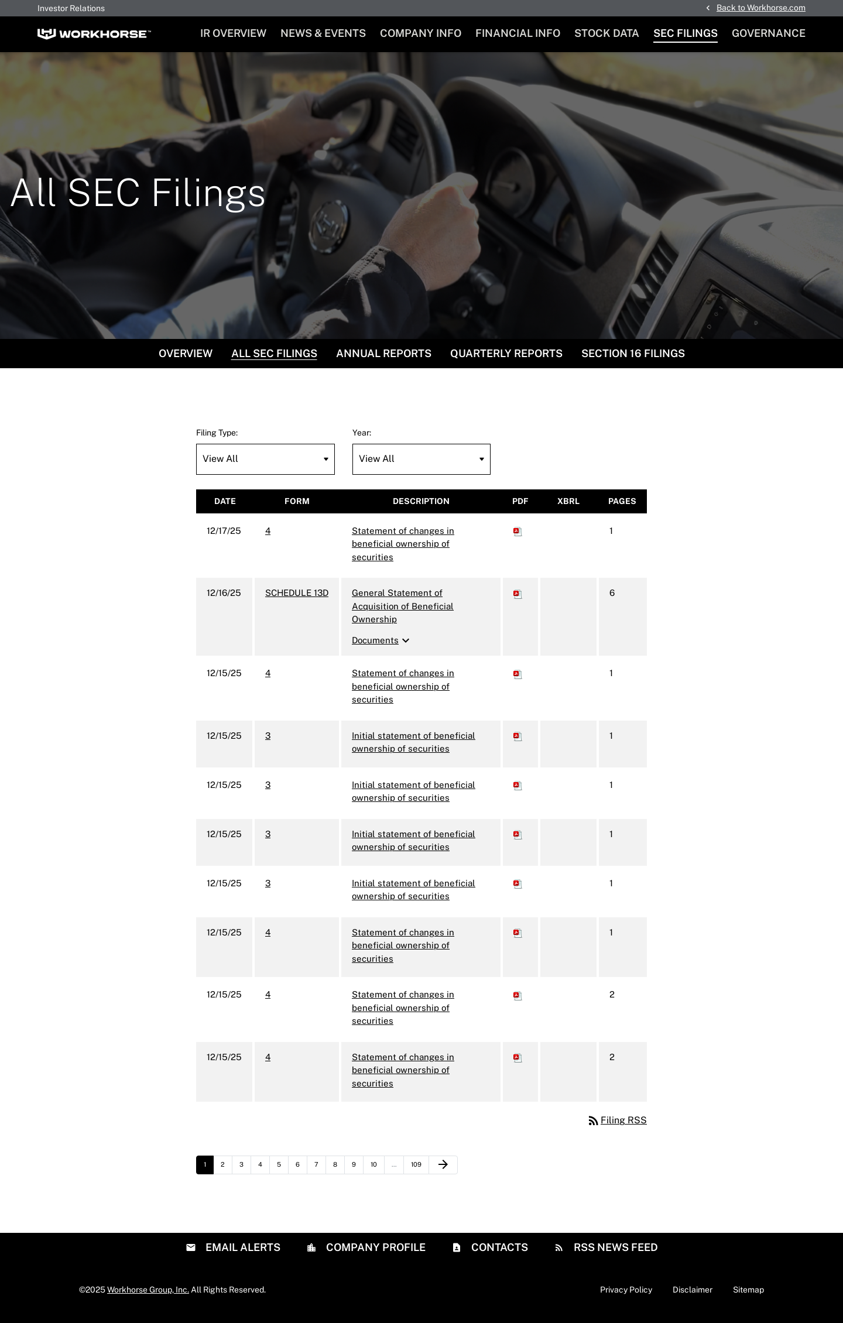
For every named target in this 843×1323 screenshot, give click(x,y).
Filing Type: (217, 438)
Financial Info (517, 33)
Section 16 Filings (633, 359)
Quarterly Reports (506, 359)
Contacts (498, 1253)
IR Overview (233, 33)
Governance (769, 33)
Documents (382, 646)
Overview (186, 359)
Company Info (420, 33)
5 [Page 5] (282, 1174)
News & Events (323, 33)
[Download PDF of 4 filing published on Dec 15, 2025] (518, 679)
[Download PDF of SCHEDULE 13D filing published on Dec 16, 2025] (518, 599)
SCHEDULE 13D (296, 599)
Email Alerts (241, 1253)
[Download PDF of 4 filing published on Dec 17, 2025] (518, 536)
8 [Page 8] (339, 1174)
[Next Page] (443, 1171)
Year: (361, 438)
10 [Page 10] (377, 1174)
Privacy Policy (626, 1295)
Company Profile (375, 1253)
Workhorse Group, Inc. (148, 1295)
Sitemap (748, 1295)
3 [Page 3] (245, 1174)
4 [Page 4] (264, 1174)
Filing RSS (617, 1126)
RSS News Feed (614, 1253)
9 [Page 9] (357, 1174)
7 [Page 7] (320, 1174)
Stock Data (606, 33)
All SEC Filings (274, 359)
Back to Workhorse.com (761, 8)
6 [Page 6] (301, 1174)
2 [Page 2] (226, 1174)
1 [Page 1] (208, 1174)
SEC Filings (685, 33)
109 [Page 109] (418, 1174)
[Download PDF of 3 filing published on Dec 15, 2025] (518, 741)
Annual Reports (383, 359)
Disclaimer (692, 1295)
